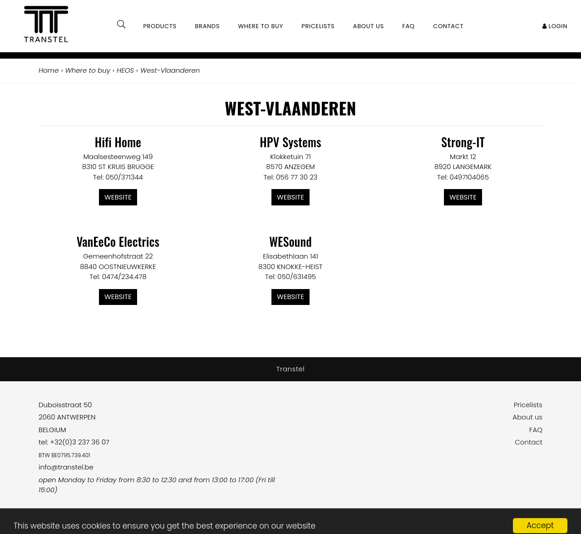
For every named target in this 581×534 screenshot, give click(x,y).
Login (554, 26)
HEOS (125, 70)
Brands (207, 26)
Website (118, 197)
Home (49, 70)
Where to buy (260, 26)
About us (527, 417)
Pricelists (528, 404)
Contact (528, 442)
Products (160, 26)
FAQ (535, 429)
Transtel (290, 369)
